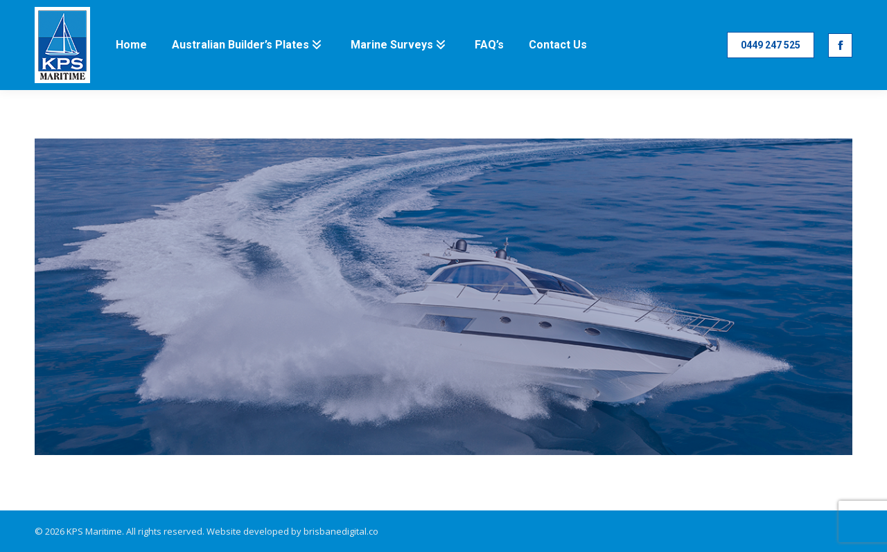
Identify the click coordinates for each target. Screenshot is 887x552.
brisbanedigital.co (341, 531)
